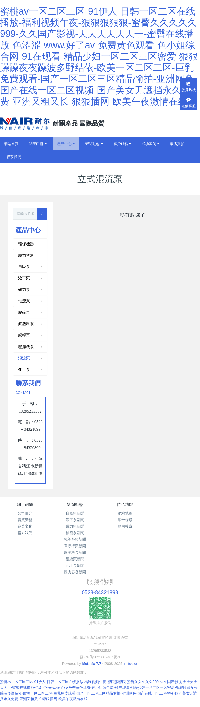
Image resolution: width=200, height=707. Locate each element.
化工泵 (30, 370)
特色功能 (125, 504)
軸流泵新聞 (75, 533)
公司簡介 (25, 513)
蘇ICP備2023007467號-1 (100, 657)
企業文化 (25, 526)
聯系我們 (25, 533)
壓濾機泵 (30, 347)
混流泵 (30, 358)
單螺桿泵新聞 (75, 546)
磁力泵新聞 (75, 526)
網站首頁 (11, 144)
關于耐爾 (25, 504)
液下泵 (30, 278)
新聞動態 (75, 504)
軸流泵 (30, 301)
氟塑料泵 (30, 324)
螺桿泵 (30, 335)
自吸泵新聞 (75, 513)
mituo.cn (131, 663)
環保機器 (26, 244)
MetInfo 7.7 (91, 663)
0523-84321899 (100, 592)
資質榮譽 (25, 520)
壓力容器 (26, 255)
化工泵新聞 (75, 565)
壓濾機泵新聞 (75, 552)
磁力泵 (30, 290)
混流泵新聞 (75, 559)
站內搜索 (125, 526)
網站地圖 (125, 513)
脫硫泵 (30, 313)
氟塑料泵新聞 (75, 539)
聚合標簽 (125, 520)
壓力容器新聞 (75, 572)
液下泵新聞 (75, 520)
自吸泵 (30, 267)
